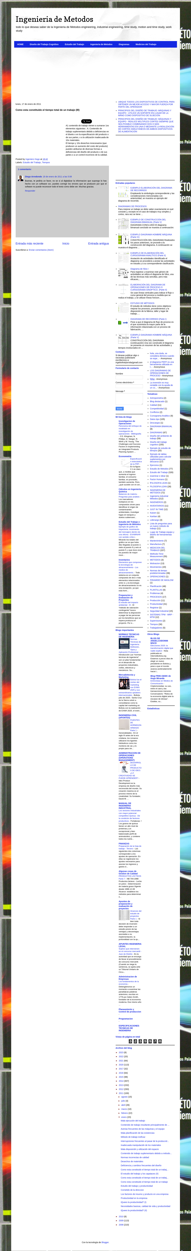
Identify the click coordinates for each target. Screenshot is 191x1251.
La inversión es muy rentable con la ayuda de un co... (161, 385)
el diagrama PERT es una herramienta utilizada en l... (162, 364)
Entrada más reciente (29, 243)
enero (124, 1117)
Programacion (126, 1019)
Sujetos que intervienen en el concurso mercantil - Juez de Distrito (130, 951)
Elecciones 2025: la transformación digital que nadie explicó (162, 648)
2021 (121, 1060)
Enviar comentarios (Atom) (41, 250)
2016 (121, 1073)
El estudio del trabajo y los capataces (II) (139, 1173)
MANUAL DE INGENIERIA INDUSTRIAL (125, 805)
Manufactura (156, 544)
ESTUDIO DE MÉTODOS (142, 303)
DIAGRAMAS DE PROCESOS (132, 206)
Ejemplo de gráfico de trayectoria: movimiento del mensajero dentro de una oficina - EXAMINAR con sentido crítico (130, 532)
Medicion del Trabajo (146, 44)
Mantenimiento (157, 541)
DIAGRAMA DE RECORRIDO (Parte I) (149, 319)
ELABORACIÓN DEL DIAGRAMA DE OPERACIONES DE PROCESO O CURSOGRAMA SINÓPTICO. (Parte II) (149, 287)
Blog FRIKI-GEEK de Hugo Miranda (161, 677)
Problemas (155, 593)
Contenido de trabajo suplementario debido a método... (146, 1153)
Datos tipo (154, 419)
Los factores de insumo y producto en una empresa (144, 1194)
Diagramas (124, 44)
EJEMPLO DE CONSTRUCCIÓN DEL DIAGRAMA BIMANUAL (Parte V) (148, 220)
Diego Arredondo (33, 176)
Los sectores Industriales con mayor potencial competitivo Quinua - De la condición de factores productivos (130, 815)
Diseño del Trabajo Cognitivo (44, 44)
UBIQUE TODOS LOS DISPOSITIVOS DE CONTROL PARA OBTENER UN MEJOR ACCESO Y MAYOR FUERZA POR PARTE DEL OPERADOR (146, 104)
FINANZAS (124, 843)
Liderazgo (154, 520)
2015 (121, 1077)
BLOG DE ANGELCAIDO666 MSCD (159, 640)
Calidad (153, 405)
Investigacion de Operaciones (127, 422)
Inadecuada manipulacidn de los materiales (141, 1145)
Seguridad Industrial (159, 611)
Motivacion (155, 563)
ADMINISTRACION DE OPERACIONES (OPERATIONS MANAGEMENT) (130, 756)
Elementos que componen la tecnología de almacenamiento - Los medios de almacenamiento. (130, 567)
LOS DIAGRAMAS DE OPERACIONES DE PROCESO (160, 373)
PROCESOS (156, 597)
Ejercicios (154, 465)
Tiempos (46, 162)
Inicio (65, 243)
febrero (124, 1113)
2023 (121, 1052)
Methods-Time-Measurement (157, 555)
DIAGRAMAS (156, 432)
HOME (20, 44)
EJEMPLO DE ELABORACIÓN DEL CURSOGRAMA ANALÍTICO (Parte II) (148, 254)
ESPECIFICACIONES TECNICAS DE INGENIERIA (129, 1028)
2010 (121, 1216)
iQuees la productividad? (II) (134, 1210)
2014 (121, 1081)
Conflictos (154, 412)
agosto (124, 1097)
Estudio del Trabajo (74, 44)
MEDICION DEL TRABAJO (157, 549)
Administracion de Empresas (128, 977)
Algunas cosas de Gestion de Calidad (128, 872)
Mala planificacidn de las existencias (137, 1133)
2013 (121, 1085)
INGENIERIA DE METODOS (157, 491)
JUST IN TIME (156, 509)
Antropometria (156, 398)
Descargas (155, 423)
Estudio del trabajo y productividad (137, 1186)
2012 (121, 1089)
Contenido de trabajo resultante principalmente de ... (145, 1125)
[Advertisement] (95, 73)
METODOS (155, 560)
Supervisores (156, 621)
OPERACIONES (157, 576)
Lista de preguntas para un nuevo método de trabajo (161, 526)
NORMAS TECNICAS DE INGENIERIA (129, 635)
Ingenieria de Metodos (54, 19)
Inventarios (124, 560)
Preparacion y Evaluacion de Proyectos (126, 597)
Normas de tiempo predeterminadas (158, 571)
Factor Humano (157, 479)
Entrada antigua (98, 243)
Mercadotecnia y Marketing (127, 676)
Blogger (104, 1242)
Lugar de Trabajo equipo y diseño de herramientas (162, 533)
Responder (30, 191)
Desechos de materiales (132, 1161)
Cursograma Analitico (160, 416)
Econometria (125, 456)
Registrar (154, 607)
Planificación (156, 586)
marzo (124, 1109)
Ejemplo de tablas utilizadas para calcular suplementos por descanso (160, 458)
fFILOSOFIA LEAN (158, 483)
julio (123, 1101)
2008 (121, 1225)
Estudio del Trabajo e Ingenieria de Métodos (130, 523)
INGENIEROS (156, 502)
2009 (121, 1220)
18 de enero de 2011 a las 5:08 (57, 176)
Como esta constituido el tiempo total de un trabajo (144, 1182)
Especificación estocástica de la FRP (136, 461)
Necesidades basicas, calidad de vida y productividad (145, 1206)
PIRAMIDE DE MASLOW (161, 580)
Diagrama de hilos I (140, 269)
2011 (121, 1093)
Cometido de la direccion (132, 1190)
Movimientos (156, 567)
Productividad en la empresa (134, 1198)
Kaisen (153, 513)
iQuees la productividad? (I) (133, 1202)
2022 (121, 1056)
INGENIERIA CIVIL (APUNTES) (128, 716)
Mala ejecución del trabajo (133, 1120)
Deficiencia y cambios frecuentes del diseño (141, 1165)
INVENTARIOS (157, 506)
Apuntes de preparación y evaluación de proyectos (126, 905)
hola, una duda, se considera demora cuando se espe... (162, 356)
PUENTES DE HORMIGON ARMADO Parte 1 (135, 725)
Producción (155, 600)
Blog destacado (157, 401)
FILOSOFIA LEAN (158, 486)
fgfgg (152, 379)
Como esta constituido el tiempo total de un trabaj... (144, 1169)
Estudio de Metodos (159, 469)
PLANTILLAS (156, 590)
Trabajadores (156, 628)
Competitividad (157, 408)
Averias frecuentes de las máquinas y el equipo (142, 1129)
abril (123, 1105)
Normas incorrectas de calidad (135, 1157)
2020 (121, 1064)
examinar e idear (157, 476)
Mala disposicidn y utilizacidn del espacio (140, 1149)
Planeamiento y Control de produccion (130, 1010)
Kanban (153, 516)
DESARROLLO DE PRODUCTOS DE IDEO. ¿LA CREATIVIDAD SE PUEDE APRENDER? (130, 770)
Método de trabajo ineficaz (133, 1137)
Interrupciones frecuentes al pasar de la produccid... (145, 1141)
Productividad (156, 604)
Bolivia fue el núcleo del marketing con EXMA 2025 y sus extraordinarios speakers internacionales (130, 687)
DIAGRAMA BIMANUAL (161, 426)
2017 (121, 1069)
